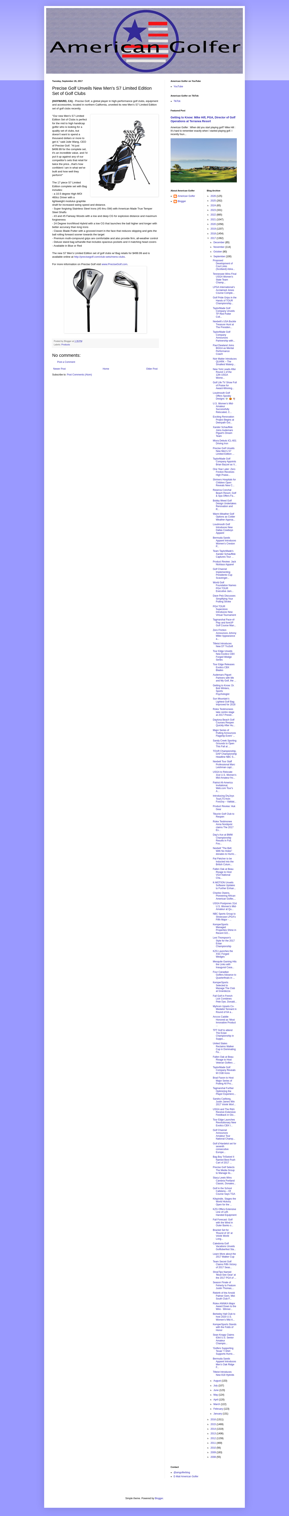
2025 (214, 200)
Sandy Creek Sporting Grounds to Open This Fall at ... (224, 743)
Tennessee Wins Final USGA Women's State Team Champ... (224, 278)
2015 (214, 1424)
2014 (214, 1429)
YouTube (178, 86)
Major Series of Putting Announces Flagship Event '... (224, 733)
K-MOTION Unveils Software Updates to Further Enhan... (224, 885)
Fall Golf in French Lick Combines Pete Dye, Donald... (225, 998)
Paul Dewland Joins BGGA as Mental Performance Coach (223, 349)
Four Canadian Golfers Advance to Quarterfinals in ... (224, 975)
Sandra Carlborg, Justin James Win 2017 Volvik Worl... (224, 1101)
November (219, 247)
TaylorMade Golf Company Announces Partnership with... (224, 336)
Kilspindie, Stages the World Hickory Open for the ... (224, 1201)
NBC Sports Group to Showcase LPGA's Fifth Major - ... (224, 916)
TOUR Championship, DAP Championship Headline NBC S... (225, 754)
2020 (214, 224)
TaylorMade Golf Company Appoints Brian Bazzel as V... (225, 461)
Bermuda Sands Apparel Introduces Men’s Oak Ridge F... (224, 1363)
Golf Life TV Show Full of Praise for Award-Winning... (225, 385)
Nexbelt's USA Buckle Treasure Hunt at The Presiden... (224, 324)
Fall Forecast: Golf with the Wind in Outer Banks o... (223, 1222)
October (218, 251)
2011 (214, 1443)
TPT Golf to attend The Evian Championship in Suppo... (223, 1034)
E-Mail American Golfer (186, 1476)
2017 (214, 238)
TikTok (177, 101)
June (216, 1390)
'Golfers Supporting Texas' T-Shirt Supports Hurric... (223, 1351)
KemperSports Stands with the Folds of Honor (224, 1327)
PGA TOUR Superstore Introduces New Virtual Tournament (224, 610)
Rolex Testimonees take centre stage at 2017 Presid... (223, 712)
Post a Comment (66, 362)
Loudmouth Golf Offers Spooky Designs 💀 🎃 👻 (224, 395)
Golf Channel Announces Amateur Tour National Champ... (224, 1134)
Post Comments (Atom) (79, 374)
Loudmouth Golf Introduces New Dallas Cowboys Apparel (223, 528)
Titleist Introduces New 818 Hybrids (223, 1373)
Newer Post (59, 368)
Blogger (182, 201)
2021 (214, 219)
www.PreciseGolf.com (114, 264)
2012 (214, 1438)
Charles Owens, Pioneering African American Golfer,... (224, 896)
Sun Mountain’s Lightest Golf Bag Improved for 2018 (224, 701)
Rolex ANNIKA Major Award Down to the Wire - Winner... (224, 1306)
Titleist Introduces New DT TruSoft (223, 645)
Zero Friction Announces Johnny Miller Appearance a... (224, 634)
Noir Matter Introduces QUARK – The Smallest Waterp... (225, 361)
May (216, 1394)
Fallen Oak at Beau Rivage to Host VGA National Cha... (223, 873)
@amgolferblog (182, 1472)
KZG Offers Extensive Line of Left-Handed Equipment (224, 1212)
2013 (214, 1433)
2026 (214, 196)
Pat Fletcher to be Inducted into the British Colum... (223, 861)
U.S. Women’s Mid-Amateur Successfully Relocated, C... (223, 408)
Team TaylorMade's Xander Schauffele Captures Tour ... (224, 554)
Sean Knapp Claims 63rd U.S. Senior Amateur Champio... (223, 1339)
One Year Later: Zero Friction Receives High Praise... (224, 472)
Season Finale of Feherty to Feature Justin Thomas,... (224, 1285)
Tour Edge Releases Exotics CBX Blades (223, 667)
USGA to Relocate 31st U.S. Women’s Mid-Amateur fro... (224, 775)
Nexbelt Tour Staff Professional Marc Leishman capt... (224, 764)
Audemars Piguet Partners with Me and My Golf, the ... (224, 677)
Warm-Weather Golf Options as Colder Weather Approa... (224, 516)
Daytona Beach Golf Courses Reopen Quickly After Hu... (224, 722)
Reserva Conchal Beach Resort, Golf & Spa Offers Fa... (224, 493)
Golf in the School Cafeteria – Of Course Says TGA (224, 1191)
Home (106, 368)
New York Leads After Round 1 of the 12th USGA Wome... (224, 373)
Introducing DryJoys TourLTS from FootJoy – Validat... (224, 798)
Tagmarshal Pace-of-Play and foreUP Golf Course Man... (224, 622)
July (215, 1385)
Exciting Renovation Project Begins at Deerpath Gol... (223, 419)
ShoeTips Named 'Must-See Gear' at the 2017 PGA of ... (224, 1275)
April (216, 1399)
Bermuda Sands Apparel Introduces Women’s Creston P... (224, 542)
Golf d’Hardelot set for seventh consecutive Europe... (224, 1148)
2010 (214, 1447)
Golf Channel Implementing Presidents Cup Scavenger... (222, 573)
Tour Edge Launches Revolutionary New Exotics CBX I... (224, 1122)
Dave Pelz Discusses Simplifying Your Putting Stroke (224, 598)
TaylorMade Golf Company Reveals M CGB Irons (224, 1070)
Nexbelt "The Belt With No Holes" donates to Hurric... (224, 851)
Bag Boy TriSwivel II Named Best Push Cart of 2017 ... (224, 1159)
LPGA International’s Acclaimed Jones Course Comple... (224, 290)
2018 (214, 233)
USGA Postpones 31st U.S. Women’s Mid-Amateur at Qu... (225, 906)
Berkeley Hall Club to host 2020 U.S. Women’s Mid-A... (224, 1317)
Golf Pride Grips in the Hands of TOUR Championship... (224, 300)
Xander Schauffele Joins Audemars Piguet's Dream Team (223, 431)
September (219, 256)
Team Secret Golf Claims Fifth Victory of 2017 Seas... (224, 1264)
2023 (214, 210)
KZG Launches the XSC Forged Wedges (223, 954)
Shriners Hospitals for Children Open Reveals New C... (224, 482)
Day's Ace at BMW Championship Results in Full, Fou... (223, 839)
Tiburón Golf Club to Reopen (223, 815)
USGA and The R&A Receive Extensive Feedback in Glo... (224, 1112)
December (219, 242)
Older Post (152, 368)
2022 (214, 214)
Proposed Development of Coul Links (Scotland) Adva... (224, 264)
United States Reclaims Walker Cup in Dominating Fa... (224, 1047)
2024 (214, 205)
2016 (214, 1419)
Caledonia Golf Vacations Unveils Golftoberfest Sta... (224, 1246)
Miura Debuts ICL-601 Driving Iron (224, 442)
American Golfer (186, 196)
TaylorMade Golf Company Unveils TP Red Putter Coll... (224, 312)
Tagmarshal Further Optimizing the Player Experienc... (224, 1091)
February (218, 1408)
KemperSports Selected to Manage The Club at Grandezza (224, 986)
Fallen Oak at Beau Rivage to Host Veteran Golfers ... (224, 1059)
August (217, 1380)
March (217, 1404)
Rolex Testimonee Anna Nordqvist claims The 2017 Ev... (223, 826)
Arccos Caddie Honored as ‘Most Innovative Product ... (224, 1021)
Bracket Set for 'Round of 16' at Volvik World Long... (222, 1234)
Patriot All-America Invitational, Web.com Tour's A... (223, 787)
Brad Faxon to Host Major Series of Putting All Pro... (223, 1080)
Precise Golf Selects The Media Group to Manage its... (223, 1170)
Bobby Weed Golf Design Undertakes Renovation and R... (224, 505)
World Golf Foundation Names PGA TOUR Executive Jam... (224, 587)
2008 (214, 1457)
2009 (214, 1452)
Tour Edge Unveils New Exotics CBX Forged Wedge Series (224, 655)
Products (65, 344)
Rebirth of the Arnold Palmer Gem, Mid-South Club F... (224, 1295)
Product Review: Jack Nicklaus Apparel (224, 563)
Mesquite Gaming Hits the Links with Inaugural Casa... (224, 964)
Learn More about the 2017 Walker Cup (224, 1255)
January (218, 1413)
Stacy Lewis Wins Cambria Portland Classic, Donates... (224, 1180)
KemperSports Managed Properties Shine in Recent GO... (224, 928)
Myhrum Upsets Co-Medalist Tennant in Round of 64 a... (224, 1009)
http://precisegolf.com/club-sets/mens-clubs (99, 256)
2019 (214, 228)
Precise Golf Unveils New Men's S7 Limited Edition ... (223, 451)
